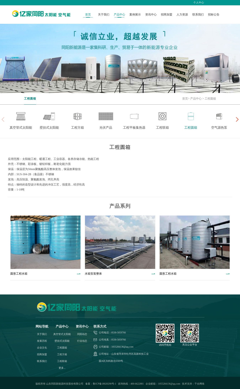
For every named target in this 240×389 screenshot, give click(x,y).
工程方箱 (62, 354)
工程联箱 (62, 361)
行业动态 (82, 341)
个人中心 (198, 2)
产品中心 (196, 98)
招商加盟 (42, 354)
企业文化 (42, 347)
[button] (237, 119)
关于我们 (42, 334)
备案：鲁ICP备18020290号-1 (101, 383)
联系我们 (42, 361)
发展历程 (42, 341)
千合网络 (199, 383)
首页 (185, 98)
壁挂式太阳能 (62, 341)
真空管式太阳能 (62, 334)
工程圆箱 (30, 98)
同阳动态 (82, 334)
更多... (62, 368)
